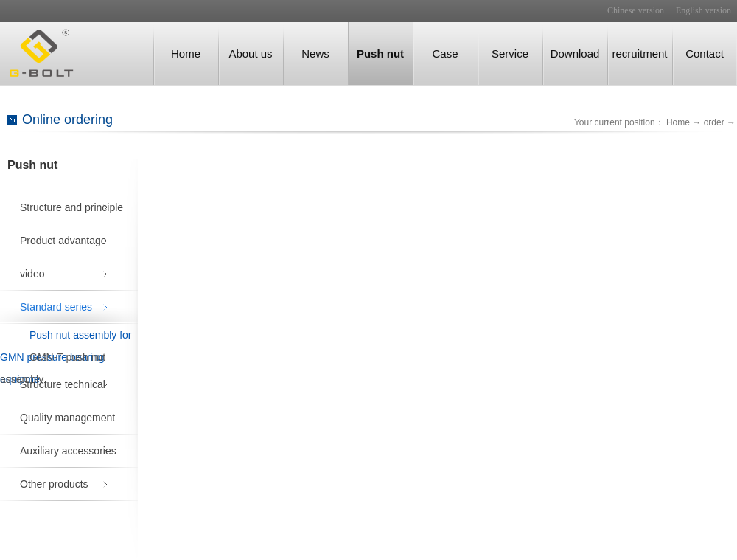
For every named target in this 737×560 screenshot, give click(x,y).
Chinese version (635, 10)
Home (185, 53)
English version (703, 10)
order (714, 122)
